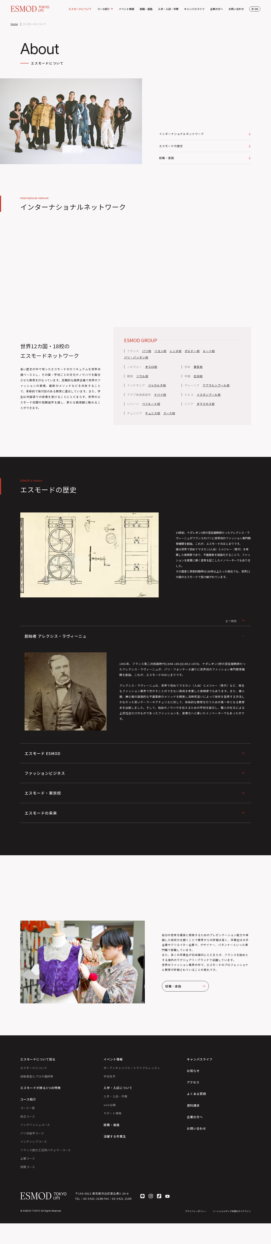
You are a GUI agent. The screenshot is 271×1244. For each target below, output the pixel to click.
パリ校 (146, 351)
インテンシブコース (33, 1141)
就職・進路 (146, 9)
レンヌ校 (176, 351)
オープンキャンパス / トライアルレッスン (132, 1068)
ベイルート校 (151, 404)
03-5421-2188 (93, 1199)
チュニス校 (152, 413)
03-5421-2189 (122, 1199)
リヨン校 (160, 351)
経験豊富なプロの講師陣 (36, 1076)
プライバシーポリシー (195, 1211)
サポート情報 (113, 1113)
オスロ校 (151, 367)
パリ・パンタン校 (136, 357)
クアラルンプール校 (216, 385)
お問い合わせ (236, 9)
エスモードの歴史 (205, 146)
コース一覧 (27, 1108)
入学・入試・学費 (168, 9)
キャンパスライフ (194, 9)
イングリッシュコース (35, 1125)
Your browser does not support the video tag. (135, 269)
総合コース (27, 1116)
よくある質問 (196, 1094)
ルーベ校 (209, 351)
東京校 (198, 367)
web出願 (110, 1105)
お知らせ (193, 1071)
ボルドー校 (192, 351)
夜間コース (27, 1167)
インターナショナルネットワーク (205, 134)
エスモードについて (80, 9)
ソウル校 (142, 376)
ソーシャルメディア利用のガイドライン (232, 1211)
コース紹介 (105, 9)
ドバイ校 (160, 394)
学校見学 (110, 1076)
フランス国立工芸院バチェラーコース (45, 1150)
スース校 (169, 413)
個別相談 (266, 636)
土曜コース (27, 1158)
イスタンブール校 (209, 394)
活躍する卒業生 (115, 1136)
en (255, 9)
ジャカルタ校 (157, 385)
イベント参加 (266, 608)
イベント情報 (126, 9)
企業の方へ (216, 9)
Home (14, 24)
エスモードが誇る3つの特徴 (40, 1088)
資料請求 (193, 1105)
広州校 (198, 376)
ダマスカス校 (206, 404)
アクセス (193, 1082)
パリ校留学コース (32, 1133)
